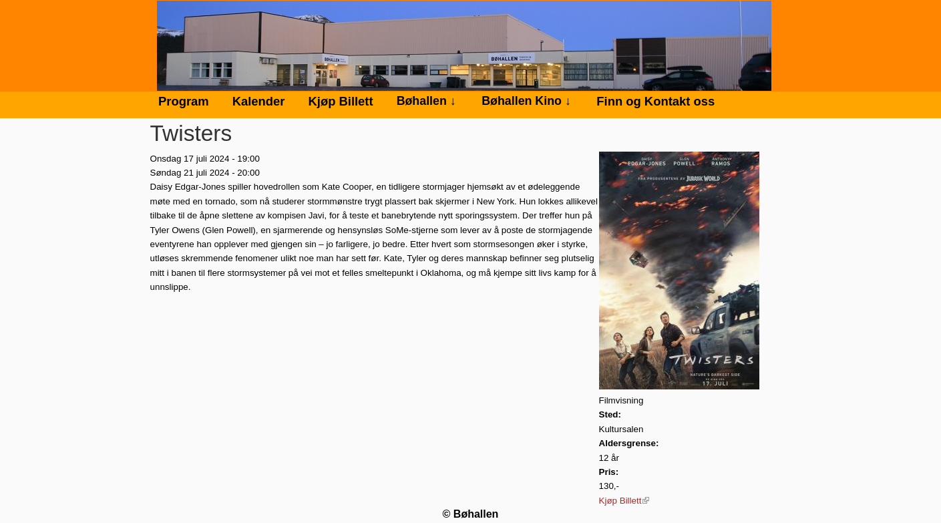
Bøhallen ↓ (426, 101)
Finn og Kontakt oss (655, 101)
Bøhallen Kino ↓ (526, 101)
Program (183, 101)
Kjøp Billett (624, 501)
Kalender (258, 101)
